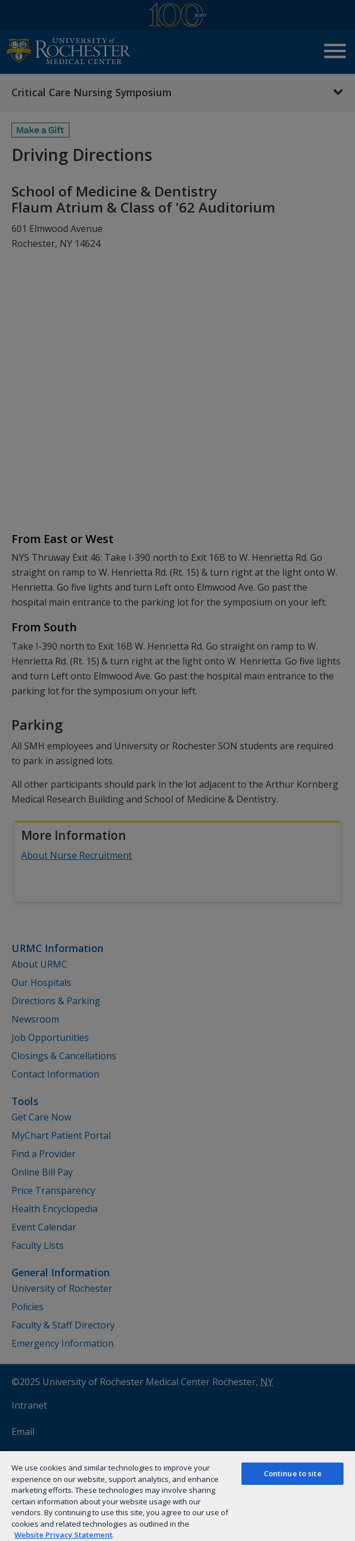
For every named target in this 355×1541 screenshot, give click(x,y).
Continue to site (293, 1473)
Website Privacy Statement (63, 1535)
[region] (177, 1495)
